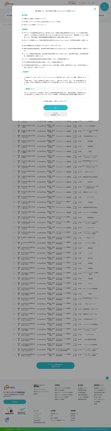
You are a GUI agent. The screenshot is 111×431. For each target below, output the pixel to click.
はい (55, 107)
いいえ (55, 114)
